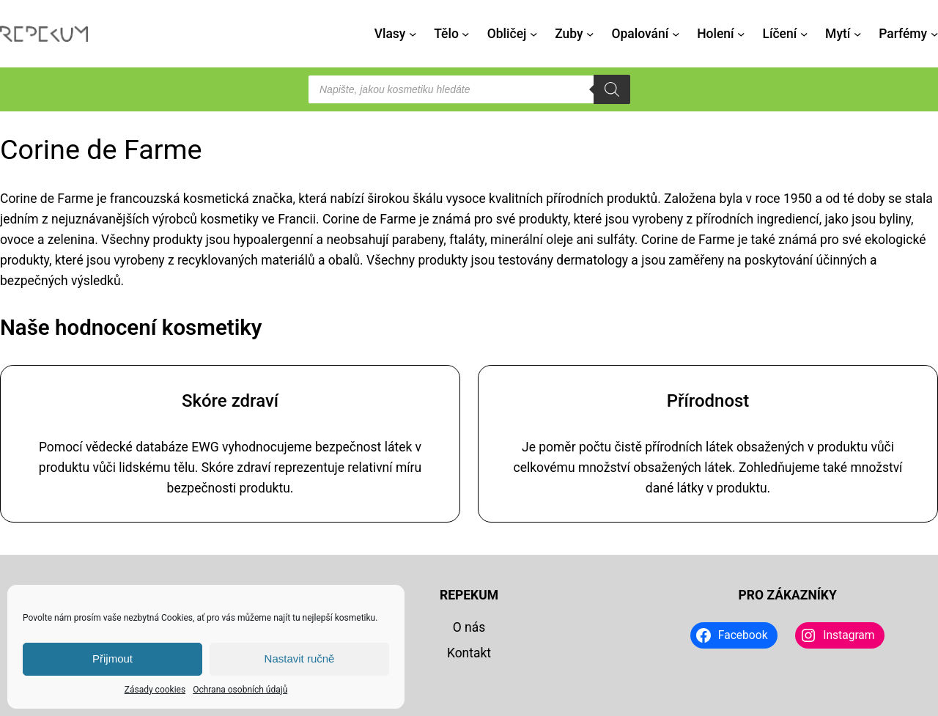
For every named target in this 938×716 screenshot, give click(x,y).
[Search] (612, 89)
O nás (469, 627)
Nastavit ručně (300, 658)
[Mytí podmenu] (857, 33)
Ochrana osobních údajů (240, 689)
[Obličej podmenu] (533, 33)
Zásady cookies (155, 689)
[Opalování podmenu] (675, 33)
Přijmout (112, 658)
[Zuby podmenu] (590, 33)
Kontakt (469, 653)
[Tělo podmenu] (465, 33)
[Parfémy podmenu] (934, 33)
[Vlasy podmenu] (412, 33)
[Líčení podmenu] (804, 33)
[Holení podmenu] (741, 33)
